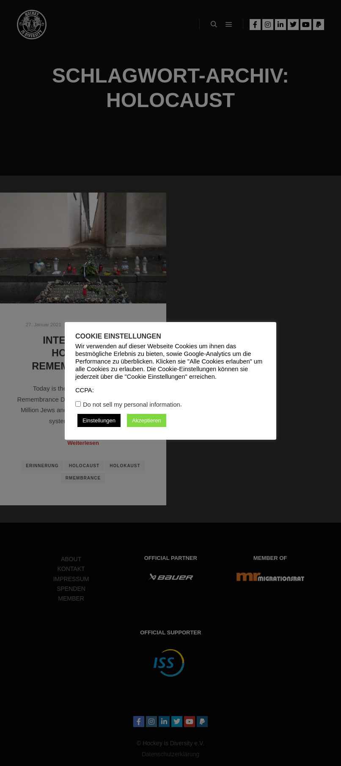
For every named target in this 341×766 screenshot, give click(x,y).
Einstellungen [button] (99, 420)
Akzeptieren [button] (146, 420)
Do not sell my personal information (131, 404)
